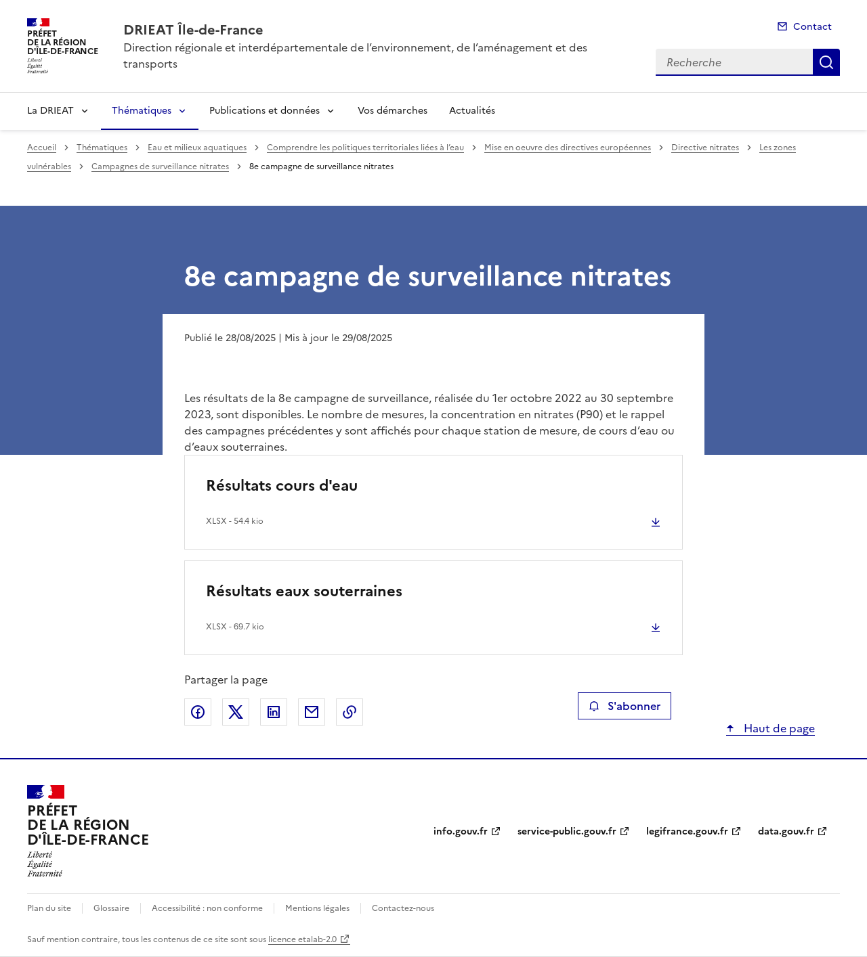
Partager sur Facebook (197, 712)
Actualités (472, 111)
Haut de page (778, 728)
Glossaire (111, 908)
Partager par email (311, 712)
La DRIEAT (50, 111)
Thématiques (141, 111)
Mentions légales (317, 908)
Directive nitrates (705, 147)
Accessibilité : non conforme (207, 908)
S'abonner (624, 706)
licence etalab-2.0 (302, 939)
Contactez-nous (403, 908)
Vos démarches (392, 111)
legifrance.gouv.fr (687, 831)
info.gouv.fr (461, 831)
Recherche (826, 62)
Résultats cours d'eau (282, 485)
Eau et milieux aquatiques (197, 147)
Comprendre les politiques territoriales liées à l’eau (365, 147)
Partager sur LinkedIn (273, 712)
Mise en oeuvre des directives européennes (567, 147)
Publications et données (264, 111)
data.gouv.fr (786, 831)
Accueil (41, 147)
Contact (812, 27)
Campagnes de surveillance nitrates (160, 166)
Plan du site (49, 908)
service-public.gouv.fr (566, 831)
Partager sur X (235, 712)
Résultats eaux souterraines (304, 591)
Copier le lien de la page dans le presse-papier (349, 712)
